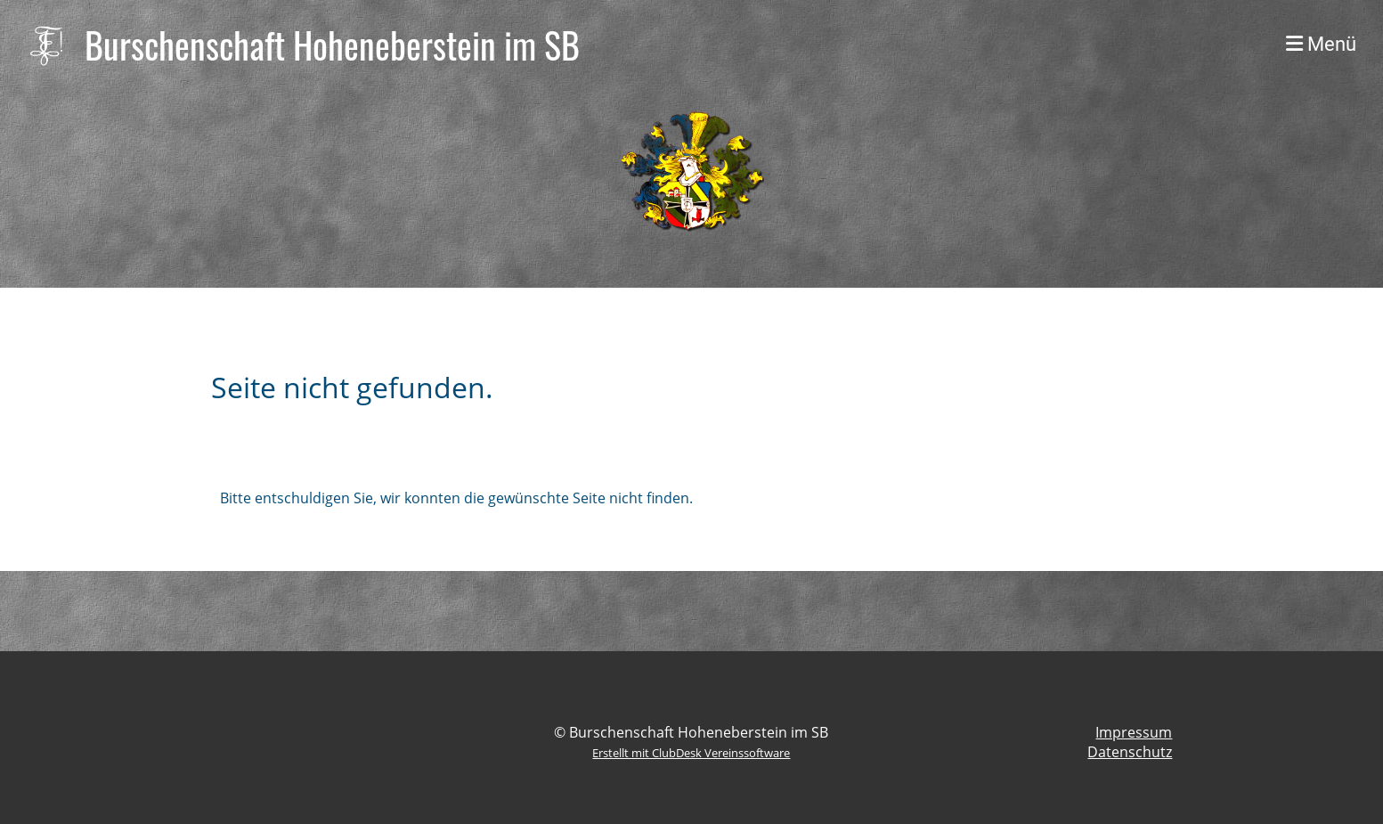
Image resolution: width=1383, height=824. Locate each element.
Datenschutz (1129, 752)
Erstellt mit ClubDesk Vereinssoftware (691, 753)
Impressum (1133, 732)
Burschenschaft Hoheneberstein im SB (332, 44)
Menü (1321, 44)
